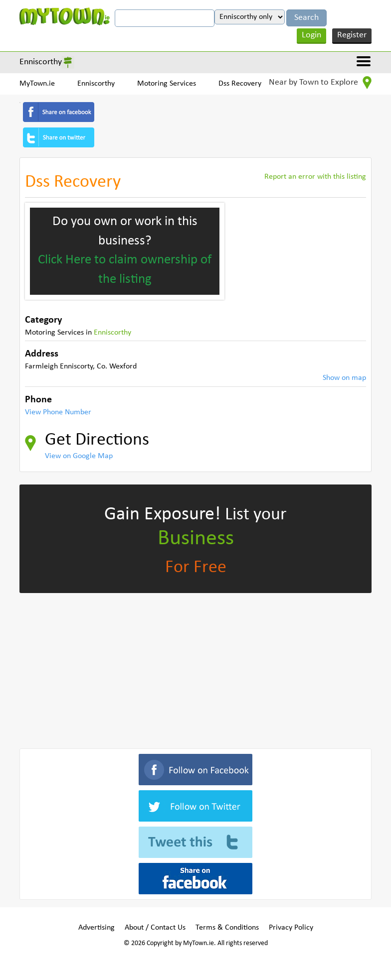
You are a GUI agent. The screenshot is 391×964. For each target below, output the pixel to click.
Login (311, 35)
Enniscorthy (40, 62)
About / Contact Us (155, 928)
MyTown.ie (37, 84)
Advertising (96, 928)
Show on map (344, 378)
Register (352, 35)
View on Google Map (79, 456)
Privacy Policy (291, 928)
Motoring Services (166, 84)
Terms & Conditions (227, 928)
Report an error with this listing (315, 177)
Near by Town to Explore (320, 82)
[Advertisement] (195, 668)
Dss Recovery (239, 84)
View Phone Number (58, 412)
